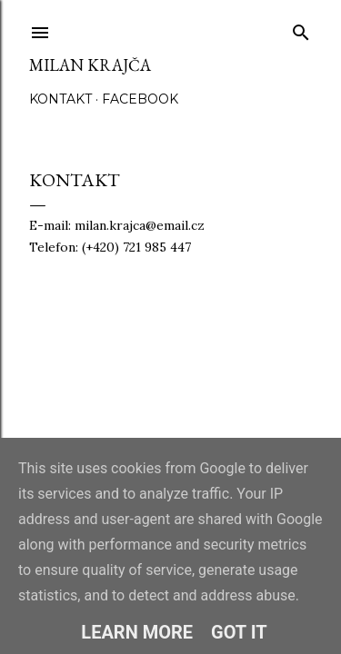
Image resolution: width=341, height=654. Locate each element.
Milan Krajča (90, 64)
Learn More (137, 632)
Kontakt (60, 99)
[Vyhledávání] (301, 28)
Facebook (140, 99)
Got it (239, 632)
